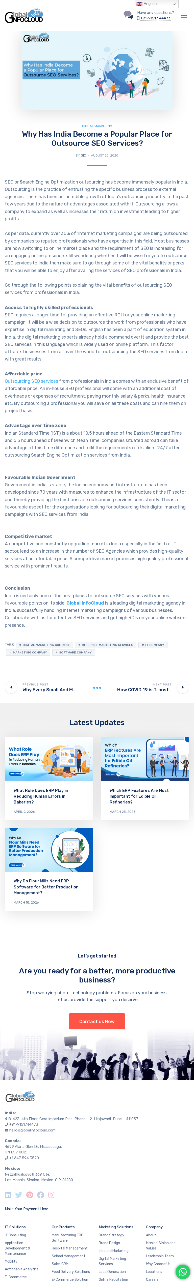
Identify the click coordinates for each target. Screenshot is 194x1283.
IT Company (154, 645)
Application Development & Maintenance (17, 1248)
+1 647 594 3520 (24, 1158)
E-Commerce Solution (70, 1279)
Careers (152, 1279)
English (146, 4)
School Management (68, 1256)
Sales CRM (60, 1264)
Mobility (11, 1261)
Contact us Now (97, 1021)
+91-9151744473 (23, 1124)
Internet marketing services (107, 645)
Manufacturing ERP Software (67, 1238)
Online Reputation (113, 1279)
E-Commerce (16, 1277)
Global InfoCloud (85, 603)
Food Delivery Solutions (71, 1272)
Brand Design (109, 1243)
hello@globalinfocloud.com (32, 1130)
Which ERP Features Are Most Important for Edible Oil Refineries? (139, 796)
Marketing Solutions (116, 1227)
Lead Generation (112, 1272)
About (151, 1235)
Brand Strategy (111, 1235)
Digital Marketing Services (112, 1261)
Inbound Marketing (114, 1251)
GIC (83, 155)
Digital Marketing (97, 126)
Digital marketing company (46, 645)
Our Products (63, 1227)
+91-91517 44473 (155, 18)
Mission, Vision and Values (161, 1245)
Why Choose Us (158, 1264)
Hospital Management (70, 1248)
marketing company (30, 652)
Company (154, 1227)
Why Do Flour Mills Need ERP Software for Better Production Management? (46, 887)
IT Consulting (15, 1235)
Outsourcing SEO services (31, 381)
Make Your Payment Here (26, 1209)
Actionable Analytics (22, 1269)
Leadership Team (160, 1256)
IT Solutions (15, 1227)
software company (75, 652)
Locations (154, 1272)
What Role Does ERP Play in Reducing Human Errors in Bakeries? (41, 796)
